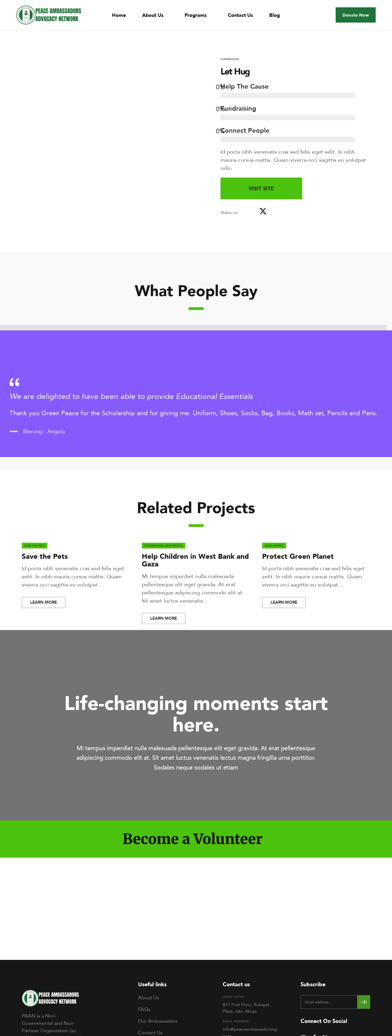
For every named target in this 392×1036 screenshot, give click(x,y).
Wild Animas (274, 545)
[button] (356, 15)
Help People (173, 545)
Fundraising (229, 59)
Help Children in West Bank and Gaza (195, 560)
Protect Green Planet (298, 556)
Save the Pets (34, 545)
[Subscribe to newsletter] (363, 1002)
